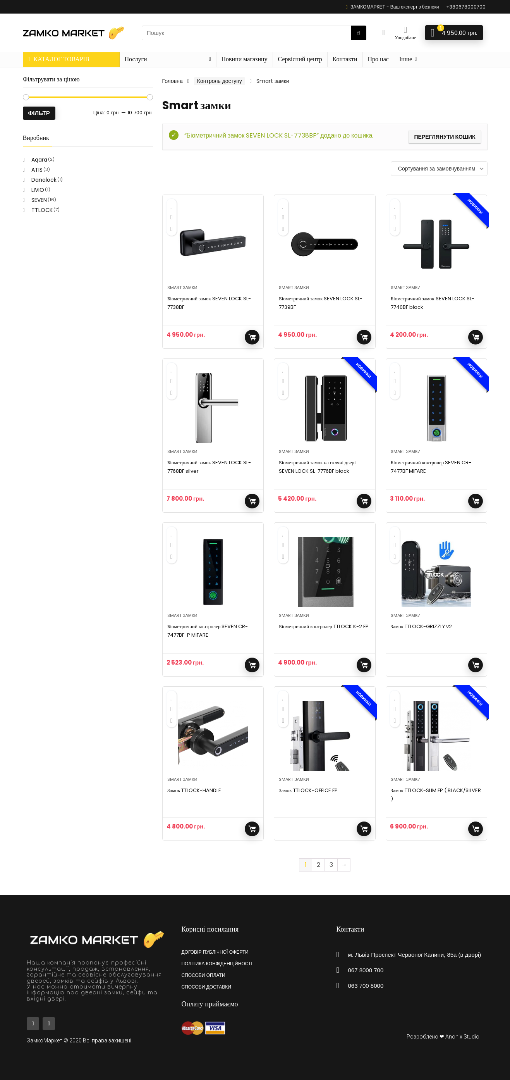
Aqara (39, 160)
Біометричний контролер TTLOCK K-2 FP (324, 626)
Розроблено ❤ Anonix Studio (443, 1036)
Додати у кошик (252, 337)
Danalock (44, 180)
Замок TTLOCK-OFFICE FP (308, 790)
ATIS (37, 170)
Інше (405, 59)
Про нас (378, 59)
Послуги (136, 59)
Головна (172, 81)
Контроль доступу (219, 81)
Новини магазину (245, 59)
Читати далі (475, 665)
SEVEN (39, 200)
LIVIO (37, 190)
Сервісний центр (300, 59)
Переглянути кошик (444, 137)
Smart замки (182, 287)
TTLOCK (42, 210)
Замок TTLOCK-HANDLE (194, 790)
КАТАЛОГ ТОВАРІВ (58, 59)
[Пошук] (358, 33)
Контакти (345, 59)
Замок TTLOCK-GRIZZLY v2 (421, 626)
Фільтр (39, 113)
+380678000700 (466, 6)
